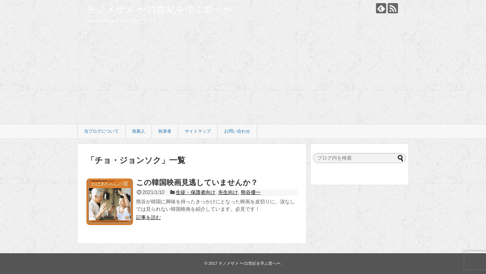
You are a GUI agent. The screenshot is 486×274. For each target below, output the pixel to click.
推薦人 (138, 131)
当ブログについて (101, 131)
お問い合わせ (237, 131)
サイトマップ (198, 131)
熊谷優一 (251, 192)
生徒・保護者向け (195, 192)
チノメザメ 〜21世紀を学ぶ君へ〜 (159, 9)
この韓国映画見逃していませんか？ (197, 182)
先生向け (228, 192)
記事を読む (148, 217)
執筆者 (164, 131)
